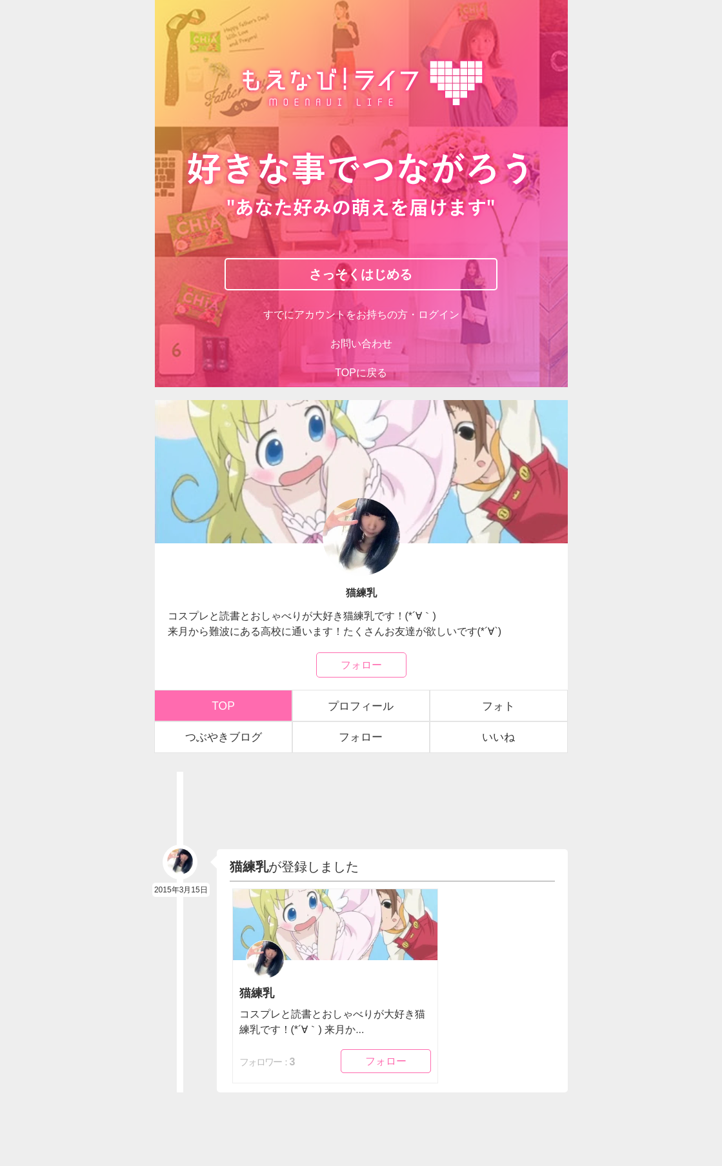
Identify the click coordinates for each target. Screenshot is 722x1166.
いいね (498, 735)
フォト (498, 704)
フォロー (361, 664)
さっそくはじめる (360, 276)
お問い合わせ (361, 344)
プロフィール (361, 704)
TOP (223, 704)
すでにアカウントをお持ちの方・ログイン (361, 316)
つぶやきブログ (223, 735)
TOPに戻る (361, 373)
